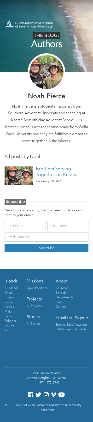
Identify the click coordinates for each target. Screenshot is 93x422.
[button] (85, 25)
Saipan (9, 325)
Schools (61, 292)
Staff (59, 302)
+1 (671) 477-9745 (46, 383)
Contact (61, 306)
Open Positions (37, 288)
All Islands (11, 288)
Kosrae (9, 306)
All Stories (33, 323)
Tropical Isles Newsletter (72, 324)
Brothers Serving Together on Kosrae (56, 172)
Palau (8, 316)
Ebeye (9, 297)
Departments (65, 297)
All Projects (34, 306)
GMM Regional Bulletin (71, 329)
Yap (7, 330)
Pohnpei (10, 321)
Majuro (9, 311)
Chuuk (9, 292)
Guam (9, 302)
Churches (62, 288)
